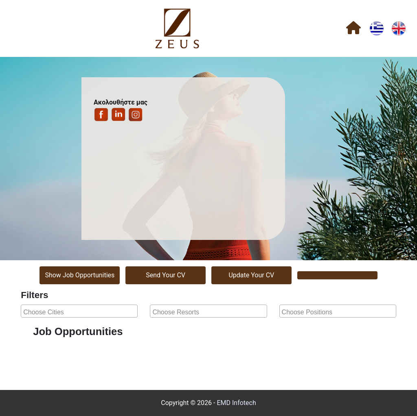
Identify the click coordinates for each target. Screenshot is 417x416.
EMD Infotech (236, 403)
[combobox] (79, 311)
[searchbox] (80, 311)
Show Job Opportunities (79, 275)
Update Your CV (251, 275)
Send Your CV (165, 275)
